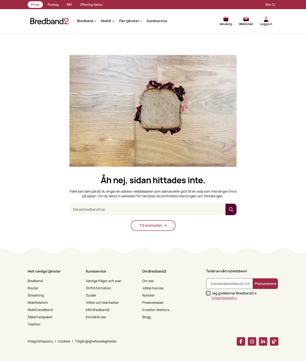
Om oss (148, 281)
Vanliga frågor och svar (103, 281)
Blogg (146, 317)
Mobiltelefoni (38, 302)
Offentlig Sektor (91, 5)
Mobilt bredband (40, 310)
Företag (53, 5)
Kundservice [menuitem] (154, 21)
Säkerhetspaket (40, 317)
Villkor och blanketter (102, 302)
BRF (69, 5)
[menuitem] (54, 296)
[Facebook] (241, 341)
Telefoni (34, 324)
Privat (35, 5)
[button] (83, 21)
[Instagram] (252, 341)
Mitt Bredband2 (98, 310)
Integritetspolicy (224, 298)
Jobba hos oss (153, 288)
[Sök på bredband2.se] (147, 209)
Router (33, 288)
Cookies (64, 341)
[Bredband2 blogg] (274, 341)
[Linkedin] (263, 341)
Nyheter (148, 295)
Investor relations (155, 310)
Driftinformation (98, 288)
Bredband (35, 281)
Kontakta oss (96, 317)
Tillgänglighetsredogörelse (95, 341)
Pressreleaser (153, 302)
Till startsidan (153, 225)
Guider (91, 295)
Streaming (36, 295)
